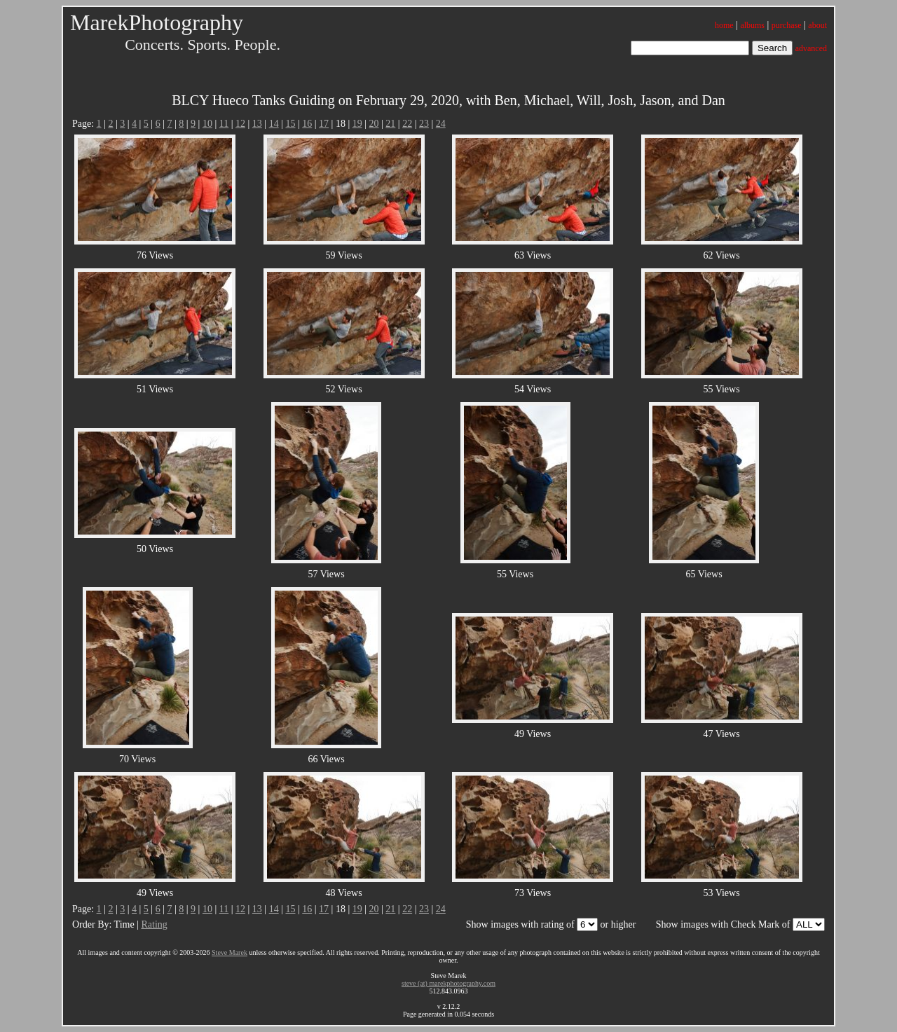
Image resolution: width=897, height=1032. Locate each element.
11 (223, 123)
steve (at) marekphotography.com (448, 983)
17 (324, 123)
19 (357, 123)
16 (307, 123)
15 (290, 123)
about (817, 25)
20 (374, 123)
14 (274, 123)
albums (752, 25)
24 (441, 123)
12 (240, 123)
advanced (811, 48)
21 (390, 123)
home (724, 25)
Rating (154, 924)
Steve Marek (229, 952)
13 (257, 123)
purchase (787, 25)
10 (207, 123)
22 (407, 123)
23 (424, 123)
